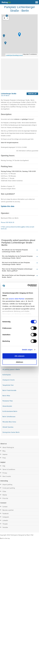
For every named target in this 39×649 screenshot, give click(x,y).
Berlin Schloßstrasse (8, 416)
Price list (5, 498)
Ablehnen (19, 362)
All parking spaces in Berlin (11, 369)
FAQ (3, 466)
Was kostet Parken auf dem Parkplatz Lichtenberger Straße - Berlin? (18, 276)
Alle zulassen (19, 356)
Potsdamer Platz (7, 401)
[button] (19, 34)
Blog (3, 451)
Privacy (4, 473)
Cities (4, 491)
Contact (4, 507)
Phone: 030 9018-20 (7, 222)
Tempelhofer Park (8, 385)
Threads (5, 524)
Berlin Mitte (6, 396)
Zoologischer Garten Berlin (11, 432)
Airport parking (7, 484)
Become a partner (8, 510)
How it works (6, 476)
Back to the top (5, 538)
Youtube (5, 527)
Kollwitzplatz (6, 375)
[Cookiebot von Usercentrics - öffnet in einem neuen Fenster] (28, 285)
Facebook (5, 513)
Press (4, 458)
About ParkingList (8, 447)
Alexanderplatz (7, 406)
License (20, 55)
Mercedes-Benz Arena (9, 422)
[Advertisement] (19, 74)
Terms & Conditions (8, 469)
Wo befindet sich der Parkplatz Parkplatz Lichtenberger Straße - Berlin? (15, 251)
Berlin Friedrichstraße (9, 390)
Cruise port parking (8, 488)
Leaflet (8, 55)
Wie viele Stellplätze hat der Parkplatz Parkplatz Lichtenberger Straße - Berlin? (17, 257)
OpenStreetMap (14, 55)
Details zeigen (27, 349)
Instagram (5, 517)
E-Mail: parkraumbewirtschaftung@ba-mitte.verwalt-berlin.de (18, 228)
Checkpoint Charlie (8, 380)
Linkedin (5, 520)
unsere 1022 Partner (17, 299)
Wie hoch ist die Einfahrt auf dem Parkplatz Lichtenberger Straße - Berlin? (16, 263)
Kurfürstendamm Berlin (9, 411)
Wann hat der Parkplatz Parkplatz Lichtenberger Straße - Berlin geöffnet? (17, 270)
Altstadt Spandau (7, 427)
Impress (4, 454)
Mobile (4, 495)
